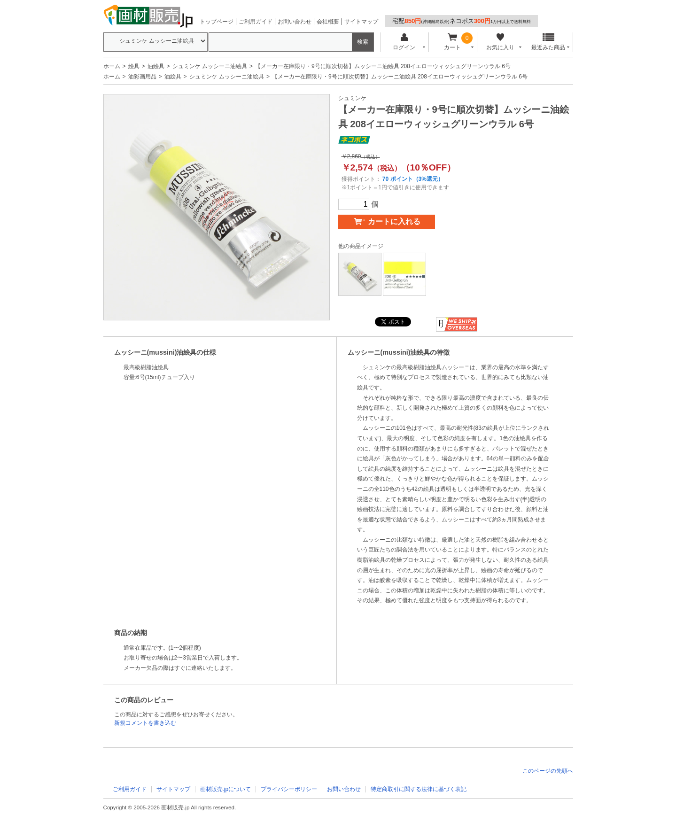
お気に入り (500, 42)
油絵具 (156, 66)
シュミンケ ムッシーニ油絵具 (209, 66)
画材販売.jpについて (225, 789)
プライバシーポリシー (289, 789)
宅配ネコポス (461, 20)
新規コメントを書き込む (145, 723)
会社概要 (328, 21)
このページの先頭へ (547, 771)
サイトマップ (361, 21)
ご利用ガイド (255, 21)
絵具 (134, 66)
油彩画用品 (142, 76)
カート (452, 42)
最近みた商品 (548, 42)
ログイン (404, 42)
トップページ (216, 21)
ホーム (111, 66)
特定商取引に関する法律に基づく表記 (418, 789)
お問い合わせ (294, 21)
